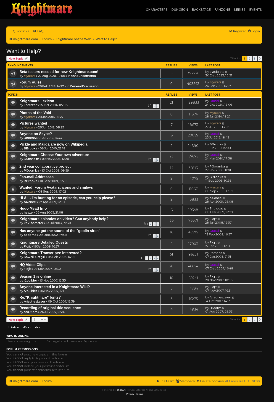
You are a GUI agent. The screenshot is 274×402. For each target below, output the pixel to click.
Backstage (201, 9)
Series (239, 9)
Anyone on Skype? (35, 134)
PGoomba (31, 170)
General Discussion (84, 86)
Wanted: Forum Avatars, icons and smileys (56, 187)
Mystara (29, 76)
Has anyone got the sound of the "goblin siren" (59, 231)
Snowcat (216, 208)
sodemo (30, 235)
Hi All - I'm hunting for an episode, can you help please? (67, 198)
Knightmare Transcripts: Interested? (50, 253)
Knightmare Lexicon (36, 101)
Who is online (17, 335)
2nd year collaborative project (45, 166)
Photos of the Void (35, 113)
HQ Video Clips (32, 265)
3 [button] (255, 58)
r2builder (30, 280)
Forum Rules (30, 82)
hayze (28, 212)
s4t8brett (217, 71)
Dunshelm (31, 159)
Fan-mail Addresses (36, 177)
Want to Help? (23, 51)
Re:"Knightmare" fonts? (40, 297)
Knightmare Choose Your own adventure (54, 155)
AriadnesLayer (34, 301)
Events (255, 9)
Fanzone (222, 9)
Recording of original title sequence (50, 308)
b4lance (30, 202)
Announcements (83, 76)
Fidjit (213, 219)
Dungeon (179, 9)
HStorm (215, 308)
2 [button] (249, 58)
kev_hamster (33, 223)
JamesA (30, 138)
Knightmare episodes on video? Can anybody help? (63, 219)
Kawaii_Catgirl (34, 257)
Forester (30, 105)
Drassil (214, 101)
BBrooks (30, 148)
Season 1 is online (35, 276)
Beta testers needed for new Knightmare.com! (58, 72)
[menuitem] (38, 31)
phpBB (120, 389)
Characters (157, 9)
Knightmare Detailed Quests (43, 242)
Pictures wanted (33, 123)
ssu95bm (30, 312)
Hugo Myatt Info (33, 208)
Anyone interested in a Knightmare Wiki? (54, 287)
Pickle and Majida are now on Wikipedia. (53, 144)
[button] (260, 58)
